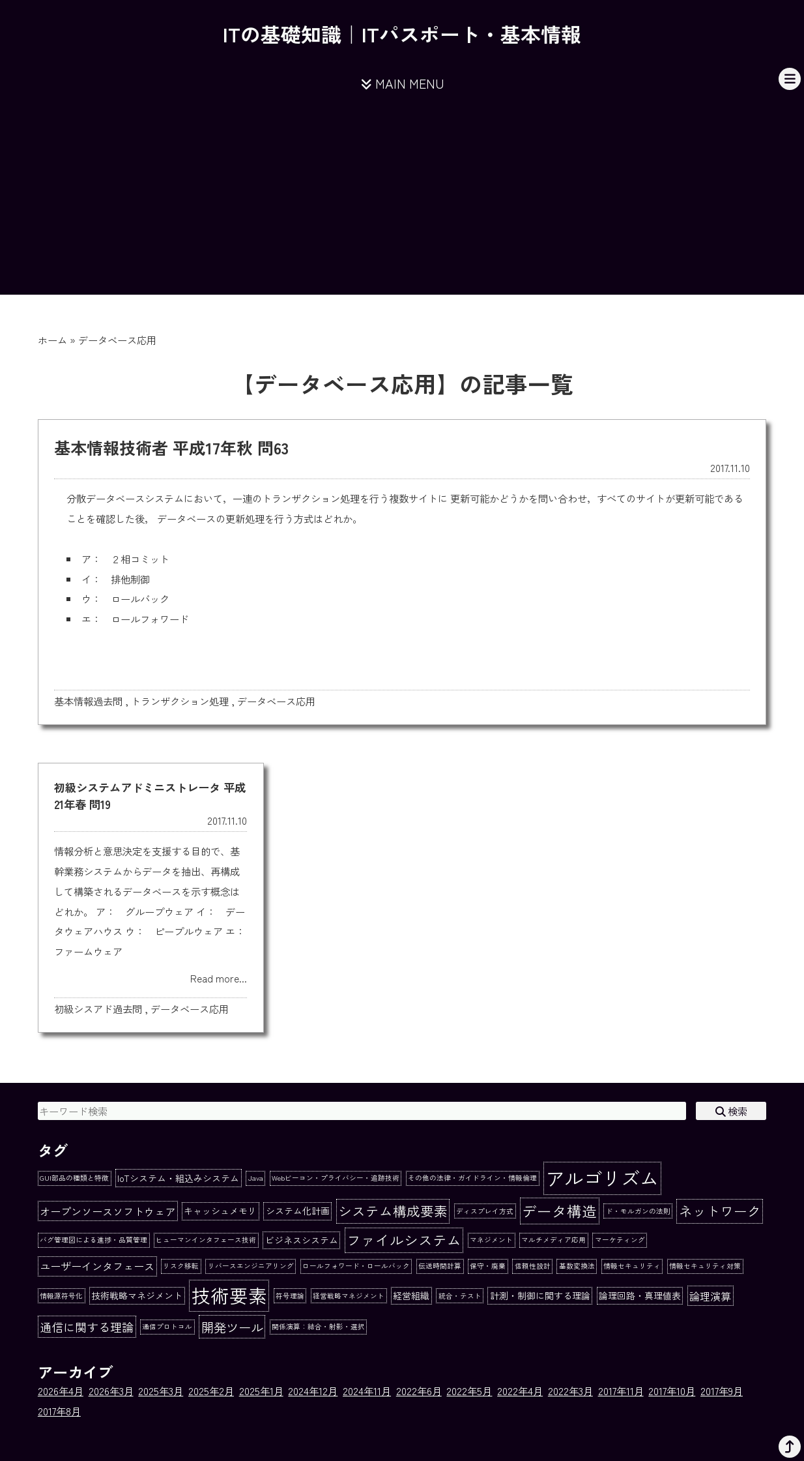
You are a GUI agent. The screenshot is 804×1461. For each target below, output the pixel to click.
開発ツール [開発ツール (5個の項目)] (232, 1327)
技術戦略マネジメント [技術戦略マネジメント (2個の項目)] (136, 1295)
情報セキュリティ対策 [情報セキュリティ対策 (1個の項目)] (705, 1266)
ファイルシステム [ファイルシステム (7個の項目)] (404, 1240)
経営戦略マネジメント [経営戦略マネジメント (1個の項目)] (348, 1296)
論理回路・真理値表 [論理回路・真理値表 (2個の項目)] (640, 1295)
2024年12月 (312, 1390)
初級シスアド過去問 (98, 1008)
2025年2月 (211, 1390)
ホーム (52, 339)
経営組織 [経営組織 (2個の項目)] (411, 1295)
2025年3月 (160, 1390)
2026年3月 (111, 1390)
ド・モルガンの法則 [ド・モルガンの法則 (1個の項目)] (638, 1211)
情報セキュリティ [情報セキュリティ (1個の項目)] (632, 1266)
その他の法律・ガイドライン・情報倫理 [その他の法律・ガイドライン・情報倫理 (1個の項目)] (472, 1178)
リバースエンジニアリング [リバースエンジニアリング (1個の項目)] (251, 1266)
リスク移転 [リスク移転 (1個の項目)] (181, 1266)
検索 (731, 1111)
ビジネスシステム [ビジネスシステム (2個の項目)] (301, 1240)
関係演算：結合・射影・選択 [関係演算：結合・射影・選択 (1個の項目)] (318, 1326)
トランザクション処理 (180, 701)
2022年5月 (469, 1390)
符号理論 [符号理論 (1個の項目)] (290, 1296)
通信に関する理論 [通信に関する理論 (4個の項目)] (87, 1326)
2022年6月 (419, 1390)
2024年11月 (367, 1390)
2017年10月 (671, 1390)
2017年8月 (59, 1411)
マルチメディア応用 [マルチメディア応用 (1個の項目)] (553, 1240)
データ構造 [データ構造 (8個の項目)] (559, 1210)
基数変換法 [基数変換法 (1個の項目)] (577, 1266)
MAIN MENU (402, 83)
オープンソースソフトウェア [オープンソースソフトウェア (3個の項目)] (107, 1211)
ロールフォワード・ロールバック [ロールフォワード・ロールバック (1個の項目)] (356, 1266)
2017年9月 (721, 1390)
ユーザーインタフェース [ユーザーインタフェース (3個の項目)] (97, 1266)
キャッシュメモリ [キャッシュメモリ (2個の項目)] (220, 1210)
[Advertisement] (402, 203)
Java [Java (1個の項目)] (255, 1178)
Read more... (218, 978)
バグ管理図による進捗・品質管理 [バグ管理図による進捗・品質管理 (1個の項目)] (93, 1240)
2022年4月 (520, 1390)
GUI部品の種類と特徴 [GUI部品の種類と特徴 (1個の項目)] (74, 1178)
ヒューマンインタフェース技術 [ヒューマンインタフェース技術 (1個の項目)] (206, 1240)
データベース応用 (276, 701)
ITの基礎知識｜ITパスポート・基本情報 (402, 33)
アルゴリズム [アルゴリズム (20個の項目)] (602, 1177)
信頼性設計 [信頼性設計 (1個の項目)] (533, 1266)
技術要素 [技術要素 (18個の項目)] (229, 1295)
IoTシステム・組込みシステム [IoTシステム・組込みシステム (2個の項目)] (178, 1178)
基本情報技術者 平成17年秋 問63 (171, 447)
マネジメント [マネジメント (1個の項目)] (491, 1240)
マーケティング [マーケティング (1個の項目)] (620, 1240)
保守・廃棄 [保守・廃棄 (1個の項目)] (488, 1266)
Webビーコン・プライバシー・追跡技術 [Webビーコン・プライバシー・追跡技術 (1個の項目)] (335, 1178)
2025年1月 (261, 1390)
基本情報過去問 (88, 701)
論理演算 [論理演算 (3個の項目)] (710, 1296)
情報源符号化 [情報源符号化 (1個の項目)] (61, 1296)
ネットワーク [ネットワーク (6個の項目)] (720, 1210)
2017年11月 (621, 1390)
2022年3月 (570, 1390)
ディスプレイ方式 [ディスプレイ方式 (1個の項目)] (484, 1211)
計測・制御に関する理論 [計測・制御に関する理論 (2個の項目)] (540, 1295)
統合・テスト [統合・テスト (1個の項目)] (459, 1296)
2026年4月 (60, 1390)
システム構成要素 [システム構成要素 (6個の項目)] (393, 1210)
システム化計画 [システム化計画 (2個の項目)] (298, 1210)
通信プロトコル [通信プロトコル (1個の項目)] (167, 1326)
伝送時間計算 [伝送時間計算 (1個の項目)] (439, 1266)
